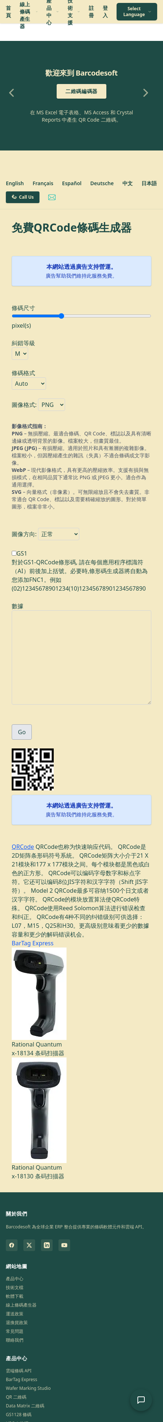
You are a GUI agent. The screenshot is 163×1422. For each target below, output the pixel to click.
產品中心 (14, 1279)
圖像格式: (24, 405)
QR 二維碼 (16, 1397)
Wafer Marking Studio (28, 1388)
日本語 (149, 183)
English (15, 183)
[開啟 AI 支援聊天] (141, 1400)
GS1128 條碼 (18, 1414)
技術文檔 (14, 1287)
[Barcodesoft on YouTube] (64, 1245)
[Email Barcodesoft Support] (52, 197)
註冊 (91, 11)
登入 (105, 11)
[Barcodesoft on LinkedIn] (47, 1245)
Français (43, 183)
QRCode (23, 847)
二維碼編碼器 (81, 91)
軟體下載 (14, 1296)
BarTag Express (32, 943)
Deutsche (102, 183)
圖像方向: (24, 534)
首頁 (8, 11)
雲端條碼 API (18, 1371)
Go (22, 732)
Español (72, 183)
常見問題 (14, 1331)
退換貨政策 (17, 1322)
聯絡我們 (14, 1340)
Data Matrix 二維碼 (25, 1406)
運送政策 (14, 1314)
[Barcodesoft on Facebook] (12, 1245)
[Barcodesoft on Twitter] (29, 1245)
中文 (127, 183)
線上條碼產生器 (21, 1305)
